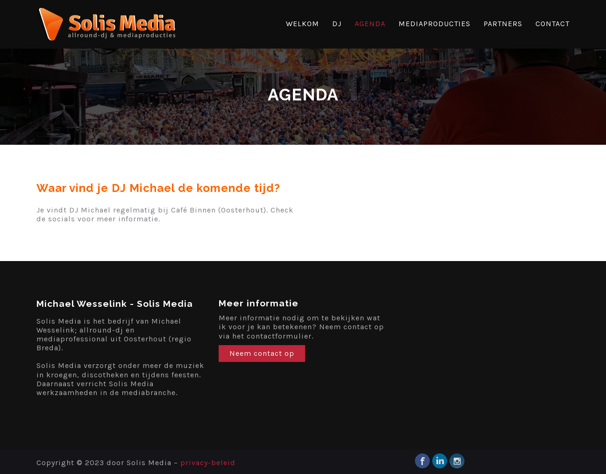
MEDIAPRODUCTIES (435, 23)
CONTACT (552, 23)
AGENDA (370, 23)
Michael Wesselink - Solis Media (114, 303)
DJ (337, 23)
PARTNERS (503, 23)
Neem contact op (261, 353)
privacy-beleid (207, 462)
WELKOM (302, 23)
